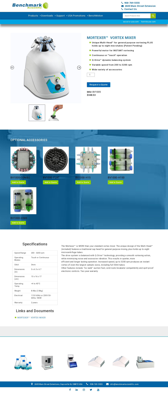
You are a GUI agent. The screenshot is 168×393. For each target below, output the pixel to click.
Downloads (48, 15)
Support (62, 15)
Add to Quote (18, 182)
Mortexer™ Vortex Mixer (31, 317)
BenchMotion (96, 15)
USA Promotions (78, 15)
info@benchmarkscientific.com (122, 384)
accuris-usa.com (131, 21)
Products (34, 15)
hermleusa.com (148, 21)
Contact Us (130, 9)
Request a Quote (99, 84)
